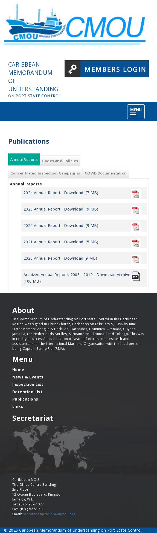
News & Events (27, 377)
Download (73, 192)
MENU (137, 112)
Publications (25, 399)
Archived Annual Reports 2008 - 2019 (58, 274)
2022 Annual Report (42, 225)
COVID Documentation (106, 173)
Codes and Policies (60, 160)
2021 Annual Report (42, 241)
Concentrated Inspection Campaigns (45, 173)
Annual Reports (25, 159)
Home (18, 369)
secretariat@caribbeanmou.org (49, 514)
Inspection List (27, 384)
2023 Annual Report (42, 209)
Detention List (27, 391)
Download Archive (113, 274)
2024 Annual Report (42, 192)
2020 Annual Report (42, 258)
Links (17, 406)
